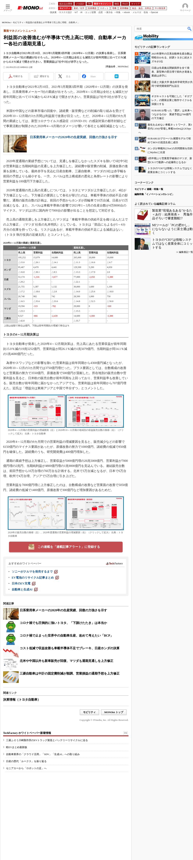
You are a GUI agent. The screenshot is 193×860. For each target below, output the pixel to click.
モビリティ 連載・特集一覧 (149, 189)
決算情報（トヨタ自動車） (22, 699)
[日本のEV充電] (23, 583)
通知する (44, 76)
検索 (190, 28)
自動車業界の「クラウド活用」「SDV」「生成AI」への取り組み (43, 754)
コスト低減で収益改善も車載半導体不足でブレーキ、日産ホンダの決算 (70, 648)
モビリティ (18, 22)
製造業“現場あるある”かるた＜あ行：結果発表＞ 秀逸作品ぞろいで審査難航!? (172, 214)
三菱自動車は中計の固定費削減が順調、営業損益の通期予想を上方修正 (70, 673)
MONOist (6, 22)
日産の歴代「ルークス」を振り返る (26, 761)
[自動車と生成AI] (25, 589)
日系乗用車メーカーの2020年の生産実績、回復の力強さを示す (73, 137)
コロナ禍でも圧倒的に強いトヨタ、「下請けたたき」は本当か (63, 623)
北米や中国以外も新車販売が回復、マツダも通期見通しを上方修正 (66, 660)
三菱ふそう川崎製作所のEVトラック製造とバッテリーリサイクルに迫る (47, 740)
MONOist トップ (113, 712)
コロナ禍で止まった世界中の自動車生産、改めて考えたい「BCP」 (66, 635)
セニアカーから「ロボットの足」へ (26, 768)
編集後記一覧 (186, 252)
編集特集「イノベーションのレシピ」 (154, 194)
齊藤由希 (110, 66)
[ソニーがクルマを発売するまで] (35, 571)
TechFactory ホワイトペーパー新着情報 (27, 733)
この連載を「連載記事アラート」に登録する (69, 546)
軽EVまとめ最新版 (16, 747)
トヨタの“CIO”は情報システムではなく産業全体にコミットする (172, 243)
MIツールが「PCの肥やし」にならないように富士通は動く (172, 229)
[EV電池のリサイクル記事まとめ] (35, 577)
